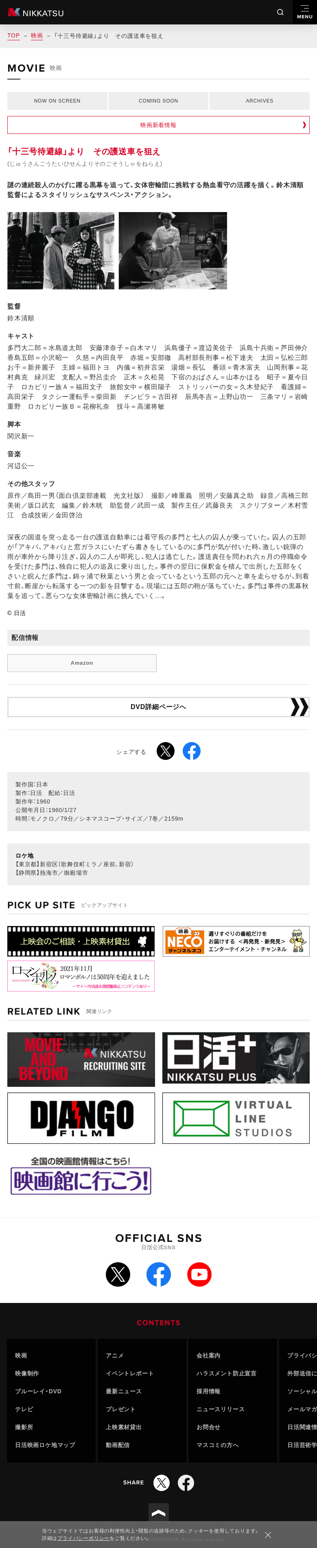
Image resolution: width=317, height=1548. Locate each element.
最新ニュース (124, 1391)
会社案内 (209, 1355)
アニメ (115, 1355)
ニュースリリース (221, 1409)
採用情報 (209, 1391)
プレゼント (121, 1409)
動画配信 (118, 1445)
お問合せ (209, 1427)
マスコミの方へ (218, 1445)
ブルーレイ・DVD (38, 1391)
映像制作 (27, 1373)
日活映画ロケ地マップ (45, 1445)
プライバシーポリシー (83, 1538)
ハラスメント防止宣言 (227, 1373)
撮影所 (24, 1427)
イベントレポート (130, 1373)
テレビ (24, 1409)
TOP (13, 35)
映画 (37, 35)
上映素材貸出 (124, 1427)
